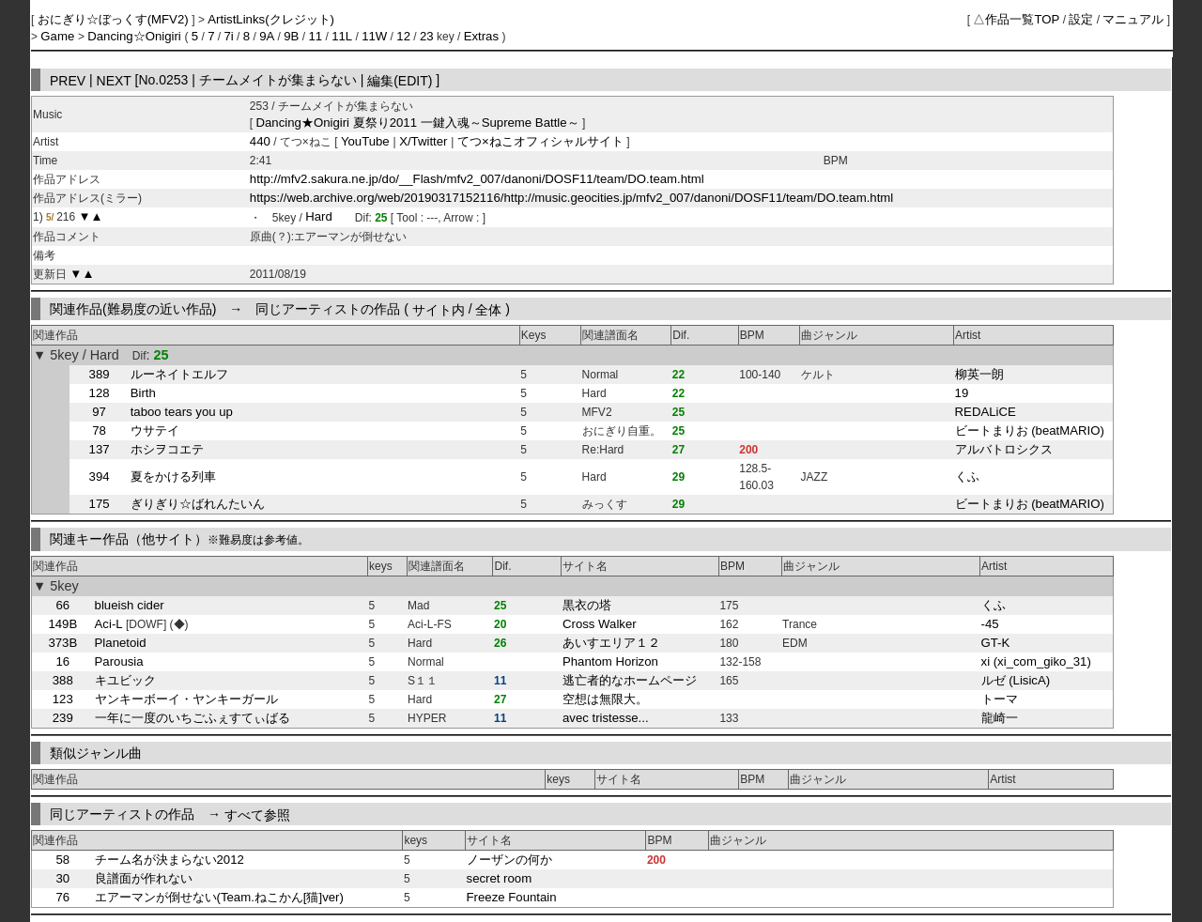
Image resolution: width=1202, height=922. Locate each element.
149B (62, 624)
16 (62, 661)
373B (62, 643)
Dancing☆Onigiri (135, 36)
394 (99, 476)
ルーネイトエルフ (179, 374)
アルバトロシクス (1004, 449)
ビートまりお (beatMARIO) (1029, 430)
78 (99, 430)
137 (99, 449)
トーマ (999, 699)
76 (62, 897)
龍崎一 (999, 718)
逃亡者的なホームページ (629, 680)
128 (99, 393)
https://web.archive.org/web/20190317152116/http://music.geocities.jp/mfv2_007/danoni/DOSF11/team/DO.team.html (571, 198)
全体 (488, 308)
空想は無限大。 (605, 699)
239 (63, 718)
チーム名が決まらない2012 (169, 860)
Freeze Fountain (512, 897)
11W (374, 36)
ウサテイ (155, 430)
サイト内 (438, 308)
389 (99, 374)
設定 (1081, 19)
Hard (318, 217)
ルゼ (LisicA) (1016, 680)
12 (403, 36)
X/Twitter (424, 141)
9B (291, 36)
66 (62, 605)
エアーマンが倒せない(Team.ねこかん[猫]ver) (219, 897)
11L (341, 36)
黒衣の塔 (586, 605)
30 (62, 878)
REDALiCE (985, 412)
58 (62, 860)
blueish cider (129, 605)
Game (59, 36)
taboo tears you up (182, 412)
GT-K (995, 643)
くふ (967, 476)
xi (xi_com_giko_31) (1036, 661)
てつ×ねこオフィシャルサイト (540, 141)
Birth (143, 393)
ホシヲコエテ (167, 449)
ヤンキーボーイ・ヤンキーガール (186, 699)
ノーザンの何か (509, 860)
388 (63, 680)
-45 (990, 624)
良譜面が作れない (144, 878)
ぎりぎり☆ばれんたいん (198, 504)
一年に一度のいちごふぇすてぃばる (192, 718)
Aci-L (109, 624)
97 (99, 412)
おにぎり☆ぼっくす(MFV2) (115, 19)
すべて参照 (257, 814)
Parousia (119, 661)
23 (427, 36)
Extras (481, 36)
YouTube (367, 141)
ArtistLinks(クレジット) (271, 19)
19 (962, 393)
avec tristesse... (605, 718)
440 (260, 141)
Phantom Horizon (610, 661)
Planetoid (120, 643)
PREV (67, 79)
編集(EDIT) (399, 79)
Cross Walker (599, 624)
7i (228, 36)
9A (266, 36)
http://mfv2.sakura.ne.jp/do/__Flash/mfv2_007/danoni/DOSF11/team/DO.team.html (477, 179)
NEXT (114, 79)
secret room (499, 878)
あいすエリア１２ (611, 643)
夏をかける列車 (173, 476)
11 (315, 36)
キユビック (125, 680)
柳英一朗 (979, 374)
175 (99, 504)
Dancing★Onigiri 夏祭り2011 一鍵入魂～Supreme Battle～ (417, 122)
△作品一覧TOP (1016, 19)
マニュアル (1132, 19)
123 (63, 699)
